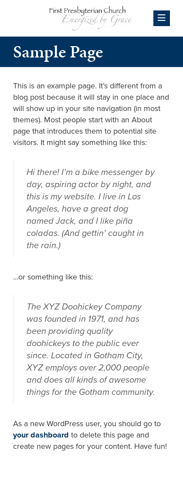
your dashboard (41, 435)
